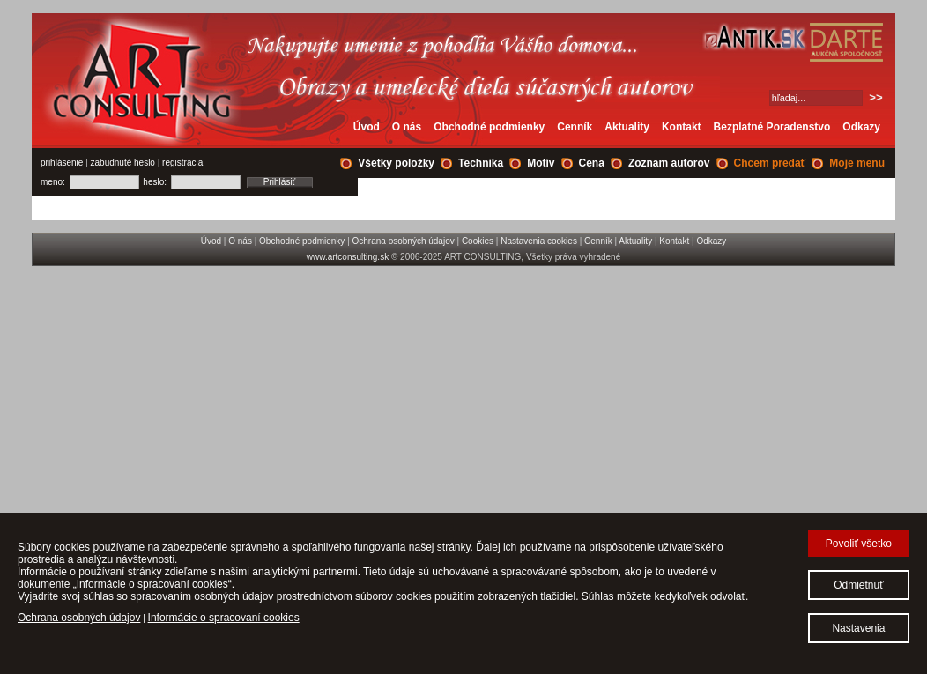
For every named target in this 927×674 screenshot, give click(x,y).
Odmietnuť (859, 585)
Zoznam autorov (669, 163)
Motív (540, 163)
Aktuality (626, 127)
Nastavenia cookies (539, 241)
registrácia (182, 162)
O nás (406, 127)
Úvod (366, 127)
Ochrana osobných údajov (403, 241)
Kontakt (681, 127)
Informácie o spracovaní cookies (224, 617)
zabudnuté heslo (123, 162)
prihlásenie (62, 162)
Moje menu (857, 163)
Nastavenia (858, 628)
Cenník (574, 127)
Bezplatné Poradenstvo (772, 127)
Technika (480, 163)
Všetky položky (396, 163)
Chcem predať (770, 163)
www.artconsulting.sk (348, 257)
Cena (591, 163)
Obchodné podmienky (489, 127)
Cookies (477, 241)
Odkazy (861, 127)
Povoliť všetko (859, 543)
